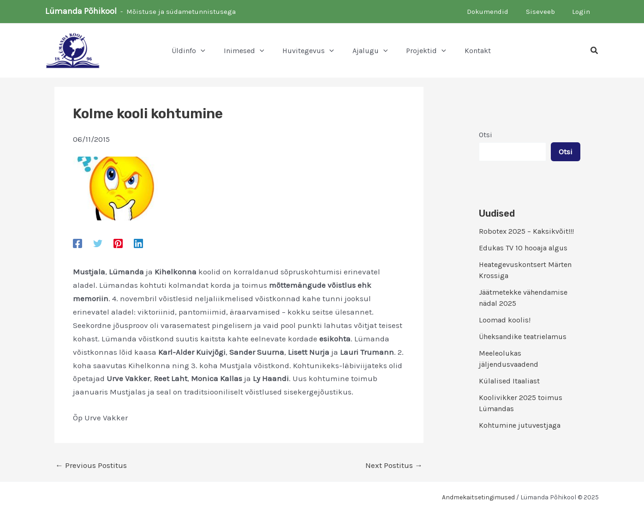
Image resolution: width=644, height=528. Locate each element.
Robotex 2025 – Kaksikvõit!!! (526, 231)
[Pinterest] (118, 243)
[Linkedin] (138, 243)
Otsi (485, 134)
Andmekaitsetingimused (478, 497)
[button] (594, 51)
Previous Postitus (91, 465)
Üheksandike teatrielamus (522, 336)
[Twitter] (97, 243)
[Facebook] (77, 243)
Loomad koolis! (505, 320)
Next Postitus (394, 465)
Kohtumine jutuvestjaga (520, 425)
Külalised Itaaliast (509, 380)
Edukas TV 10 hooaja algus (523, 247)
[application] (200, 51)
